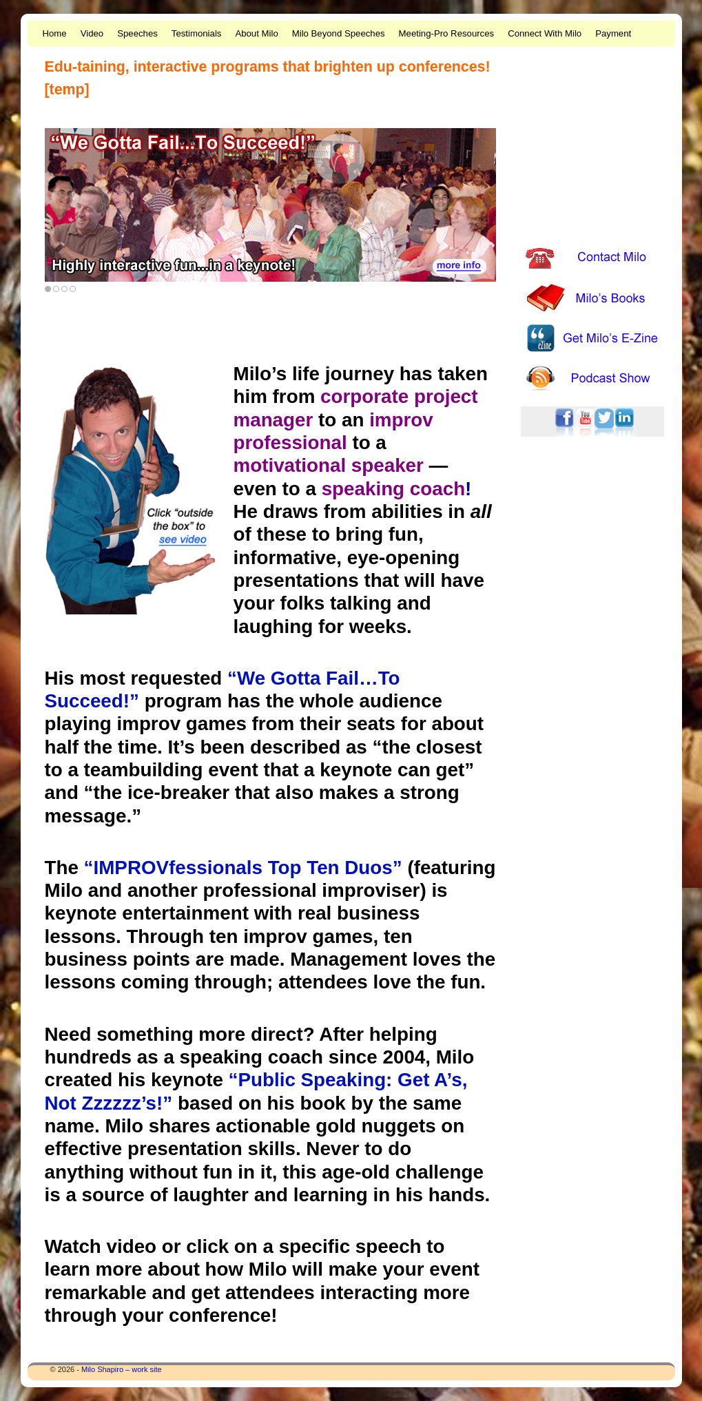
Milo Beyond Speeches (338, 33)
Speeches (137, 33)
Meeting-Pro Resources (447, 33)
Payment (613, 33)
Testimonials (197, 33)
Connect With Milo (544, 33)
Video (92, 33)
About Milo (256, 33)
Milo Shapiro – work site (121, 1369)
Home (55, 33)
